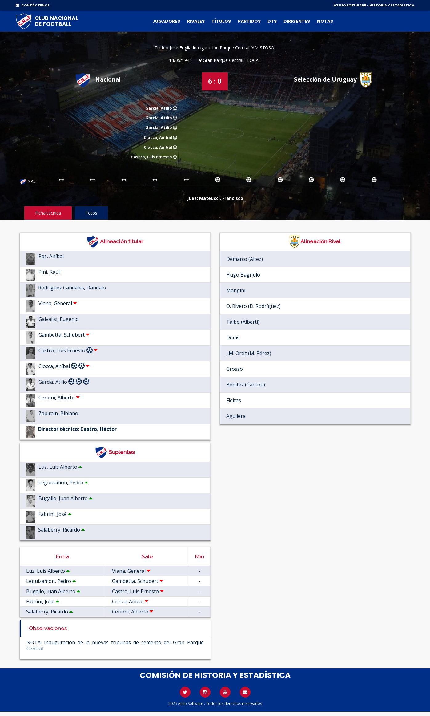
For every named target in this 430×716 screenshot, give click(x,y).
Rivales (196, 21)
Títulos (221, 21)
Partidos (249, 21)
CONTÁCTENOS (33, 5)
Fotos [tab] (91, 213)
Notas (325, 21)
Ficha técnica (48, 213)
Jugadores (166, 21)
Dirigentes (296, 21)
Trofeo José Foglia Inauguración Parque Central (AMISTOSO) (215, 48)
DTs (272, 21)
